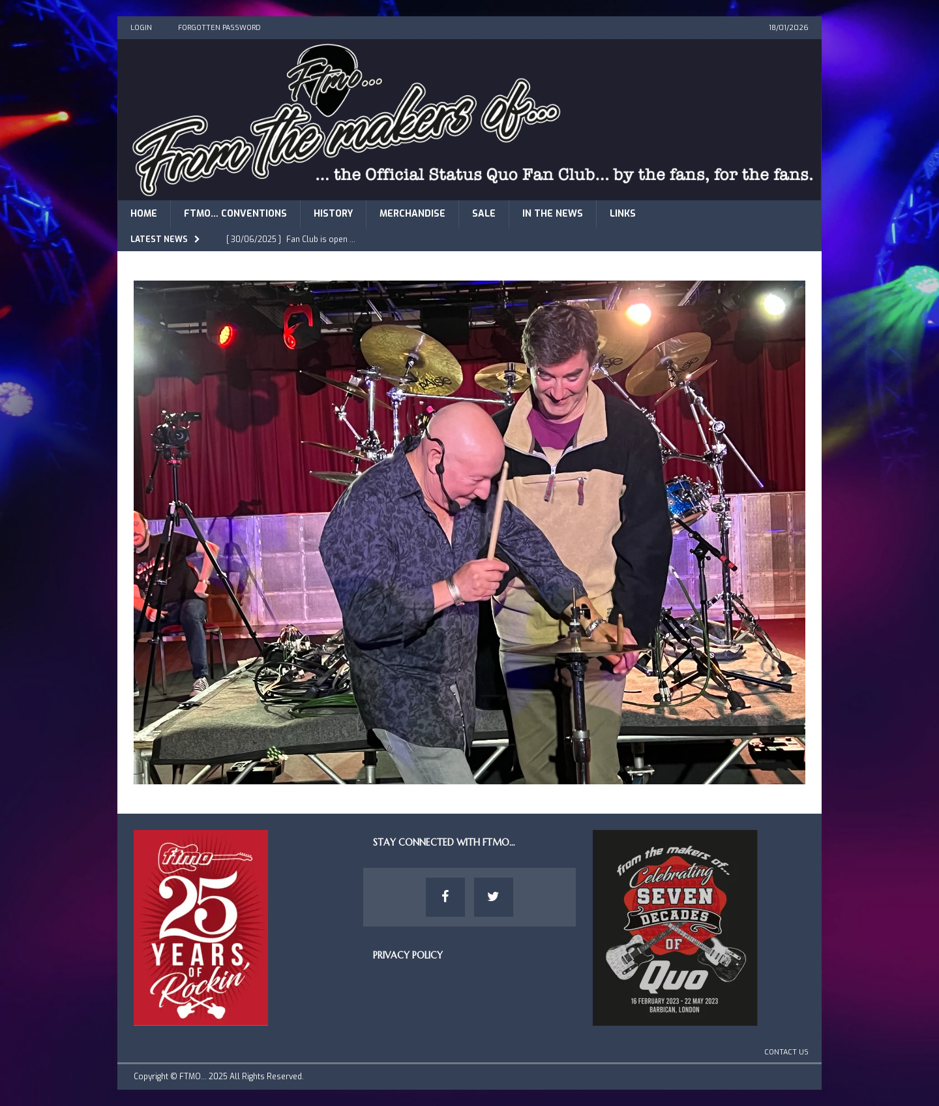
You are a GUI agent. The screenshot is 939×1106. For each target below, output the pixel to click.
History (333, 213)
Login (141, 28)
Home (143, 213)
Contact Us (786, 1052)
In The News (552, 213)
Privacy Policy (408, 955)
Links (623, 213)
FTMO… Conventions (235, 213)
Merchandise (412, 213)
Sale (484, 213)
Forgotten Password (219, 28)
